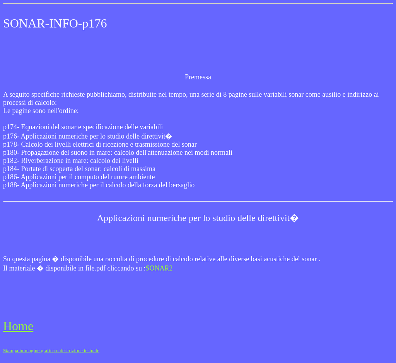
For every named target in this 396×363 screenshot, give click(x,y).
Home (18, 326)
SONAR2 (158, 268)
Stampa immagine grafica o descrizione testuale (51, 350)
